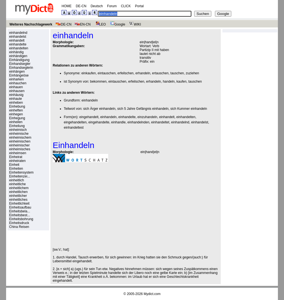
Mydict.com (152, 294)
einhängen (17, 71)
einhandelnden (138, 122)
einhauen (16, 87)
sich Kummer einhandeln (188, 109)
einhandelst (17, 37)
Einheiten (16, 169)
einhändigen (18, 56)
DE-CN (81, 6)
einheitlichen (18, 192)
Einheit (14, 165)
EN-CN (82, 24)
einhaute (15, 99)
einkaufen (88, 73)
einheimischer (19, 145)
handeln (169, 81)
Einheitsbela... (19, 211)
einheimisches (19, 149)
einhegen (16, 114)
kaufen (181, 81)
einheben (16, 103)
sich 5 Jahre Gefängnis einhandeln (143, 109)
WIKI (134, 24)
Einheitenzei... (19, 176)
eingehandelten (75, 122)
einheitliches (18, 200)
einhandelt (16, 40)
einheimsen (17, 153)
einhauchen (17, 83)
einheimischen (20, 141)
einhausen (16, 91)
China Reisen (19, 227)
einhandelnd (18, 33)
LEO (99, 24)
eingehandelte (98, 122)
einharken (16, 79)
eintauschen (107, 73)
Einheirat (15, 157)
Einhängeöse (19, 75)
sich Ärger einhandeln (99, 109)
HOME (67, 6)
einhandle (118, 122)
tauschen (177, 73)
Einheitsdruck (19, 223)
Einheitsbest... (19, 215)
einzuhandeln (147, 117)
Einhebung (17, 106)
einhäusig (16, 95)
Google (117, 24)
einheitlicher (18, 196)
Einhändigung (19, 60)
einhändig (16, 52)
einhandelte (17, 44)
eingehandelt (88, 117)
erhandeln (142, 73)
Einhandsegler (20, 64)
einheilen (15, 122)
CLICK (126, 6)
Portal (139, 6)
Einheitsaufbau (20, 207)
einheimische (19, 134)
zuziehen (192, 73)
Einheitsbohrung (21, 219)
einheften (16, 110)
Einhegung (17, 118)
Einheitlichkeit (19, 203)
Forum (112, 6)
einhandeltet (160, 122)
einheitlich (16, 180)
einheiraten (17, 161)
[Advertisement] (99, 205)
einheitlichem (19, 188)
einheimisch (18, 130)
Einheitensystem (21, 172)
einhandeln (90, 100)
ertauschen (160, 73)
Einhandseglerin (21, 68)
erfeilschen (125, 73)
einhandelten (18, 48)
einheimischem (20, 137)
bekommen (98, 81)
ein (152, 61)
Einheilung (17, 126)
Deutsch (97, 6)
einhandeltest (73, 127)
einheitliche (17, 184)
